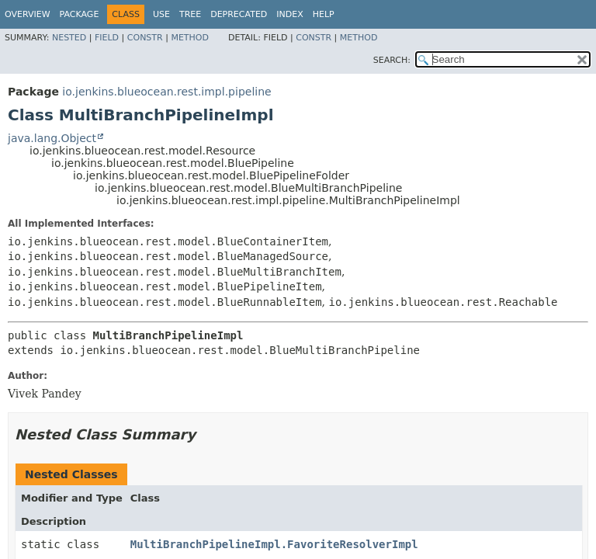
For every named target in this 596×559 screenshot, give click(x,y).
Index (289, 14)
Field (107, 38)
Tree (190, 14)
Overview (27, 14)
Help (323, 14)
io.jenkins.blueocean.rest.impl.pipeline (166, 91)
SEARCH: (392, 60)
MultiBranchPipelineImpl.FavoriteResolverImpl (274, 544)
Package (79, 14)
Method (190, 38)
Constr (145, 38)
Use (161, 14)
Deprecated (238, 14)
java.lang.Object (52, 138)
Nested (69, 38)
